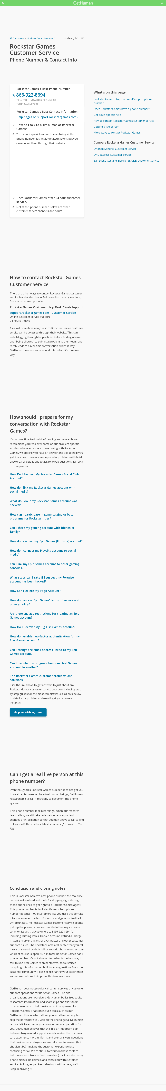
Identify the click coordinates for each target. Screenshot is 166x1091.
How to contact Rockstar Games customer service (124, 121)
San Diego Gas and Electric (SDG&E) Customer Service (126, 160)
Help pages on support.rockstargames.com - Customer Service (48, 117)
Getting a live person (106, 126)
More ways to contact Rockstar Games (117, 132)
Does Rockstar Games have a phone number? (122, 109)
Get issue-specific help (107, 115)
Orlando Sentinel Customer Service (115, 149)
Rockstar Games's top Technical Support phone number (123, 101)
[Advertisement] (46, 170)
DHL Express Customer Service (113, 154)
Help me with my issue (28, 712)
